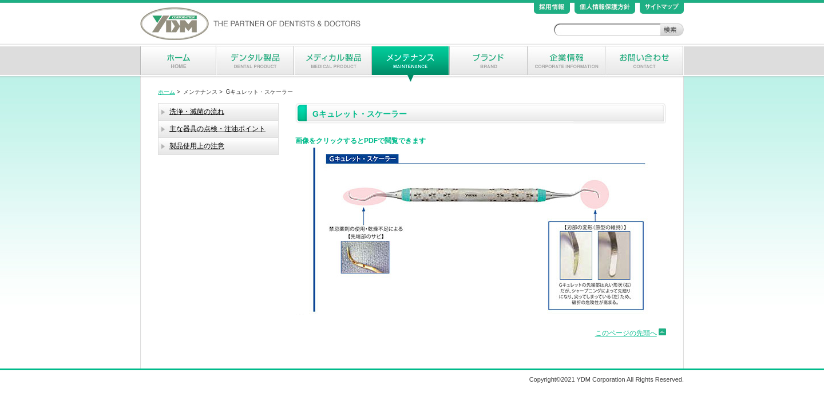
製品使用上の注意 (196, 146)
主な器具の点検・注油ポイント (217, 129)
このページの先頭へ (626, 333)
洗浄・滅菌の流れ (196, 112)
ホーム (166, 92)
